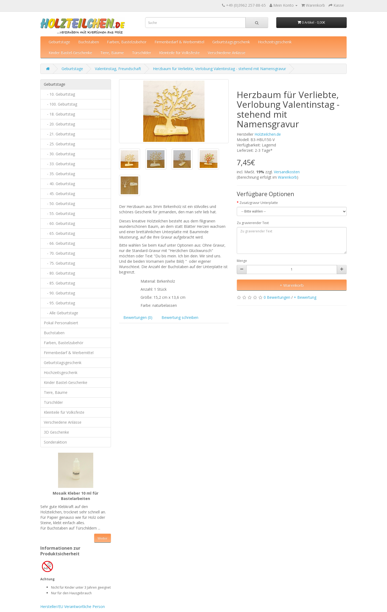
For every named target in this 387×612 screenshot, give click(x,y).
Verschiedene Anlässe (226, 52)
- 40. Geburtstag (59, 183)
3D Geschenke (56, 432)
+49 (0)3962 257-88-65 (246, 5)
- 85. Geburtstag (59, 283)
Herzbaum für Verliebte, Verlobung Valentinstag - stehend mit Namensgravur (219, 68)
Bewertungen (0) (137, 317)
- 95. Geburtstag (59, 302)
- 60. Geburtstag (59, 223)
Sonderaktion (55, 442)
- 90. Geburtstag (59, 293)
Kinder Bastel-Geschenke (70, 52)
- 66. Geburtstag (59, 243)
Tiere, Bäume (112, 52)
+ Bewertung (305, 297)
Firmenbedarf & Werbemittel (179, 41)
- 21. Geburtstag (59, 133)
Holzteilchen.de (268, 134)
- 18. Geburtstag (59, 114)
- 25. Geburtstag (59, 143)
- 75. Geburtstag (59, 263)
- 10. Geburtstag (59, 94)
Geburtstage (59, 41)
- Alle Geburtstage (61, 312)
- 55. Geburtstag (59, 213)
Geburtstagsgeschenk (231, 41)
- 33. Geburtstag (59, 163)
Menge (242, 260)
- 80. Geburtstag (59, 273)
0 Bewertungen (277, 297)
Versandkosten (287, 171)
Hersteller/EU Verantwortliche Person (72, 606)
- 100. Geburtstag (60, 104)
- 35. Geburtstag (59, 173)
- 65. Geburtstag (59, 233)
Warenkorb (287, 177)
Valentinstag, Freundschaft (118, 68)
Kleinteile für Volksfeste (179, 52)
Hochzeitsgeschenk (275, 41)
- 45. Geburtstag (59, 193)
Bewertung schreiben (180, 317)
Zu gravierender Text (253, 223)
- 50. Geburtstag (59, 203)
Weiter (103, 538)
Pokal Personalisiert (61, 322)
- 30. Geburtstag (59, 153)
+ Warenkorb (292, 285)
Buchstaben (88, 41)
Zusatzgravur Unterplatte (258, 202)
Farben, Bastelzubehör (126, 41)
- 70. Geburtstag (59, 253)
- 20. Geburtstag (59, 124)
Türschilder (141, 52)
